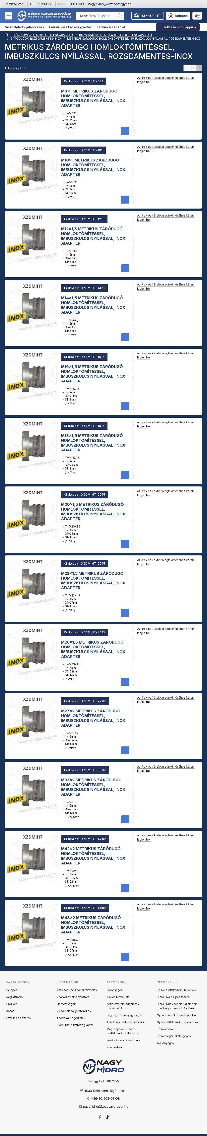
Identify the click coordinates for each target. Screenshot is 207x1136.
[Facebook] (100, 1117)
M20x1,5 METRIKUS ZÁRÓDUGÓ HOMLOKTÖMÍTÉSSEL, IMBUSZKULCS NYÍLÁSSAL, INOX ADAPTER (93, 511)
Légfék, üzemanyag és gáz (125, 1015)
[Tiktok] (107, 1117)
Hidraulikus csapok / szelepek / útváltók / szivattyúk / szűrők (178, 1006)
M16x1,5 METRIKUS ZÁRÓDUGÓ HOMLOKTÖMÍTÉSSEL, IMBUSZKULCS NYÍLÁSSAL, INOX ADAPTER (93, 373)
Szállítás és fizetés (18, 1018)
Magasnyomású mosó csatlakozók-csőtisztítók (122, 1031)
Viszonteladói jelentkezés (74, 1011)
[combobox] (100, 15)
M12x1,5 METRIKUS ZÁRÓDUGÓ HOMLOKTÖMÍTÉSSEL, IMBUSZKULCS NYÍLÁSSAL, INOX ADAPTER (93, 236)
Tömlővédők (165, 1029)
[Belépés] (178, 16)
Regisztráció (14, 997)
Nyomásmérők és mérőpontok (176, 1015)
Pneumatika (114, 1047)
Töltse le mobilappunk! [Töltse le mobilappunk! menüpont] (180, 27)
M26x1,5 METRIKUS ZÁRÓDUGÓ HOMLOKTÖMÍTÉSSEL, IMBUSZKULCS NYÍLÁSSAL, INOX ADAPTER (93, 649)
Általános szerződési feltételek (77, 990)
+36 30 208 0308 (71, 4)
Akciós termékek (118, 997)
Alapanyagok (165, 1043)
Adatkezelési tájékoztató (73, 997)
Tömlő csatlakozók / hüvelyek (176, 990)
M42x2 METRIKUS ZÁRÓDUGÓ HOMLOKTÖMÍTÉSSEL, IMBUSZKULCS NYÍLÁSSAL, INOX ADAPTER (93, 855)
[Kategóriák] (8, 16)
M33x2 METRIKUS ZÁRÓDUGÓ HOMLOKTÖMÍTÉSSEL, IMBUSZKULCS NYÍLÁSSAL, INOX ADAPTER (93, 786)
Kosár (10, 1011)
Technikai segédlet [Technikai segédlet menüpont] (111, 27)
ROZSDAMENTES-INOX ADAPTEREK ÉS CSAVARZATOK (115, 35)
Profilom (11, 1004)
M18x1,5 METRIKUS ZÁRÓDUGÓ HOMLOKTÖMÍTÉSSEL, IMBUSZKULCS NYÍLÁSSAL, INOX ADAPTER (93, 442)
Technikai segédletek (71, 1018)
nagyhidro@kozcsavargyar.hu (110, 4)
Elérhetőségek (66, 1004)
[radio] (186, 68)
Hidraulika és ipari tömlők (173, 997)
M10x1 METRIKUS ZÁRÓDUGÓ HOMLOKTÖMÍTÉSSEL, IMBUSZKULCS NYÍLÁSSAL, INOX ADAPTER (93, 167)
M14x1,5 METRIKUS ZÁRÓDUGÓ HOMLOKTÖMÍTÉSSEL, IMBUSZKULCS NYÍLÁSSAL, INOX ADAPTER (93, 304)
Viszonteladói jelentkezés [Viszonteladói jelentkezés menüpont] (24, 27)
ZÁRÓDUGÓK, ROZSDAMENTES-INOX (36, 38)
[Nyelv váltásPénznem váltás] (147, 16)
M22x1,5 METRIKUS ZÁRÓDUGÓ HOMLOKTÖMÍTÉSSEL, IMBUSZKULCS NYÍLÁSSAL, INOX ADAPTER (93, 580)
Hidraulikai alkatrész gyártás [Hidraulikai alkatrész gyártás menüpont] (70, 27)
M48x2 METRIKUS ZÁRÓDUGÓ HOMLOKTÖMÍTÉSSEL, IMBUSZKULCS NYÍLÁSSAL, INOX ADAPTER (93, 924)
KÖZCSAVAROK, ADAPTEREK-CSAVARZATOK (43, 35)
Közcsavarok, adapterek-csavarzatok (123, 1006)
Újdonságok (115, 990)
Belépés (11, 990)
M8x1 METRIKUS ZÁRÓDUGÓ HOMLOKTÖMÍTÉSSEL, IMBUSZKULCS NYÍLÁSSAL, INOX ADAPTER (93, 98)
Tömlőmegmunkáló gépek (174, 1036)
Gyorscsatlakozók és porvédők (177, 1022)
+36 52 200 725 (41, 4)
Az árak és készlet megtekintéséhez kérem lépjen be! (165, 80)
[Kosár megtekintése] (197, 16)
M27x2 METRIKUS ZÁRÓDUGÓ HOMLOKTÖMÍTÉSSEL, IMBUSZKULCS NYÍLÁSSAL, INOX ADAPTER (93, 718)
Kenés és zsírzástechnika (123, 1040)
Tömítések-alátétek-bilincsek (126, 1022)
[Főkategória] (6, 35)
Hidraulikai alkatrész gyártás (75, 1025)
